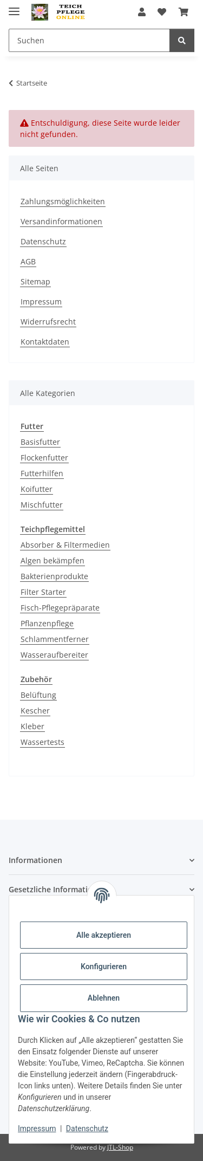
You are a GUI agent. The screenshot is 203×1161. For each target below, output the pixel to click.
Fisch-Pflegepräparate (60, 607)
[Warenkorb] (183, 12)
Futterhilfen (42, 473)
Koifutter (37, 489)
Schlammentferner (55, 639)
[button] (142, 12)
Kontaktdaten (45, 341)
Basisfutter (40, 442)
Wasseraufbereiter (54, 655)
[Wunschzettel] (162, 12)
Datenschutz (87, 1128)
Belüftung (38, 695)
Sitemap (35, 281)
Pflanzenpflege (47, 623)
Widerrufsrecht (48, 321)
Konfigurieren (104, 966)
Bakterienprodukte (54, 576)
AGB (28, 261)
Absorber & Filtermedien (65, 545)
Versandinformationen (61, 221)
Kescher (35, 710)
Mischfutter (42, 505)
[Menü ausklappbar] (14, 7)
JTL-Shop (120, 1147)
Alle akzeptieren (103, 935)
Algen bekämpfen (52, 560)
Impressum (37, 1128)
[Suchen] (89, 40)
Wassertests (42, 742)
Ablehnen (104, 998)
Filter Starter (43, 592)
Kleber (32, 726)
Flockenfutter (44, 457)
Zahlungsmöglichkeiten (63, 201)
